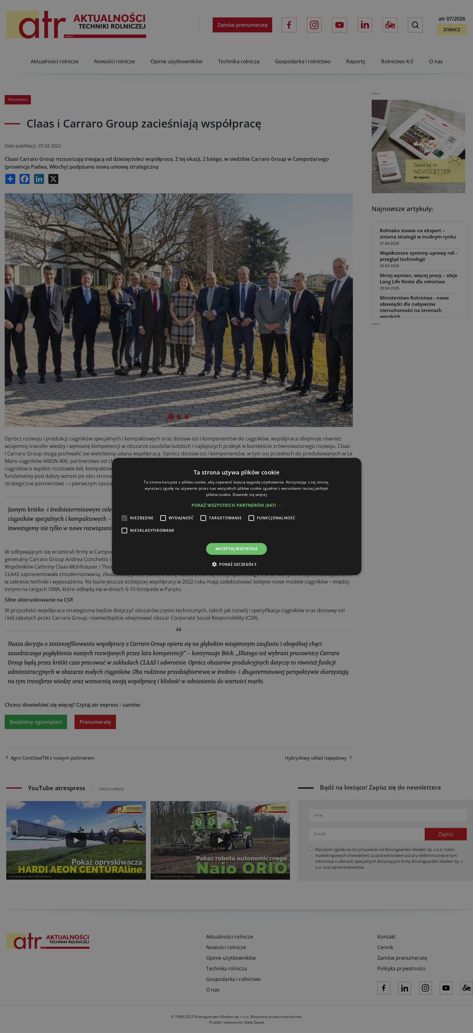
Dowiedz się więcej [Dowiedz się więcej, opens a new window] (250, 494)
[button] (236, 505)
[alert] (236, 516)
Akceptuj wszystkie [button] (236, 548)
